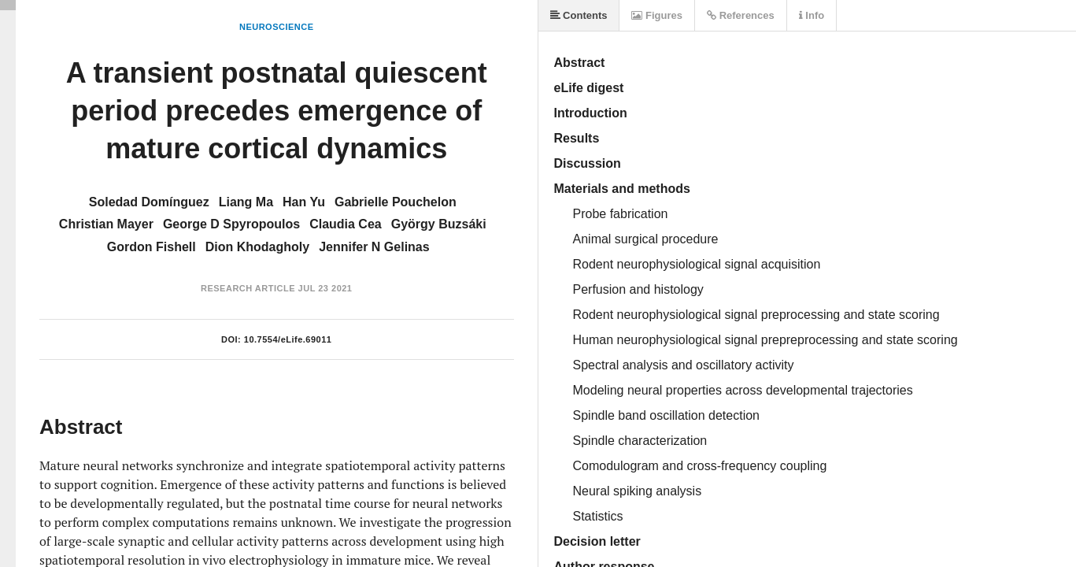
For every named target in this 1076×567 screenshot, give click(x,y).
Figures (656, 15)
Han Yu (304, 202)
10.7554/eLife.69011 (288, 339)
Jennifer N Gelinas (374, 247)
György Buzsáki (438, 224)
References (741, 15)
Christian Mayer (106, 224)
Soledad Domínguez (149, 202)
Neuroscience (276, 27)
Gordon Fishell (151, 247)
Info (811, 15)
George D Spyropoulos (231, 224)
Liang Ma (246, 202)
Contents (579, 15)
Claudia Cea (345, 224)
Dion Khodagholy (257, 247)
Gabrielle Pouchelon (396, 202)
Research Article (248, 288)
